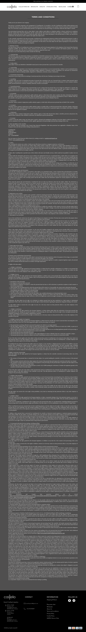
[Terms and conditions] (54, 611)
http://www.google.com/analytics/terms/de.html (45, 495)
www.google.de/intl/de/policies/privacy (44, 501)
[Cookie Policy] (54, 616)
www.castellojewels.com (18, 139)
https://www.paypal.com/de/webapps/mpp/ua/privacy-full (51, 533)
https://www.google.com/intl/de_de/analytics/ (24, 497)
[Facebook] (69, 600)
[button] (24, 6)
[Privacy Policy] (54, 613)
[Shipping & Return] (54, 600)
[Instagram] (74, 600)
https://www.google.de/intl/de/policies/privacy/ (21, 495)
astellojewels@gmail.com (51, 138)
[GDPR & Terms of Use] (54, 618)
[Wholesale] (54, 607)
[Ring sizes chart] (54, 604)
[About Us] (54, 609)
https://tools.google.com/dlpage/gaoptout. (19, 487)
